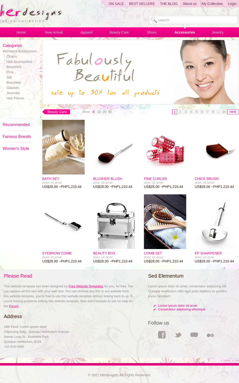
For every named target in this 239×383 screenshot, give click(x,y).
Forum (14, 306)
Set (9, 77)
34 (224, 112)
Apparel (86, 32)
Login (232, 4)
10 (99, 112)
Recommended (16, 125)
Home (21, 32)
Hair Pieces (15, 98)
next (233, 112)
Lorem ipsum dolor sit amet (177, 305)
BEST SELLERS (142, 4)
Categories (12, 45)
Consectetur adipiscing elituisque (181, 309)
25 (104, 112)
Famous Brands (17, 136)
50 (110, 112)
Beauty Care (119, 32)
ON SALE (116, 4)
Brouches (13, 67)
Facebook (162, 335)
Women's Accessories (20, 51)
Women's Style (16, 148)
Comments (194, 335)
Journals (13, 93)
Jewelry (218, 32)
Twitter (178, 335)
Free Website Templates (85, 286)
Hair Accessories (19, 62)
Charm (11, 56)
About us (189, 4)
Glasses (12, 88)
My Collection (212, 4)
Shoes (152, 32)
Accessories (185, 32)
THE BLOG (169, 4)
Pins (9, 72)
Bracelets (13, 83)
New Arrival (54, 32)
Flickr (210, 335)
